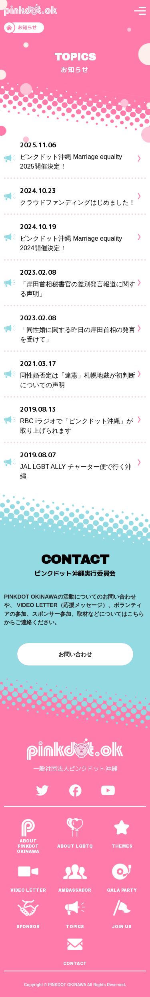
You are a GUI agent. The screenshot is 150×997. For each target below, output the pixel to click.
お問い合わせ (75, 654)
